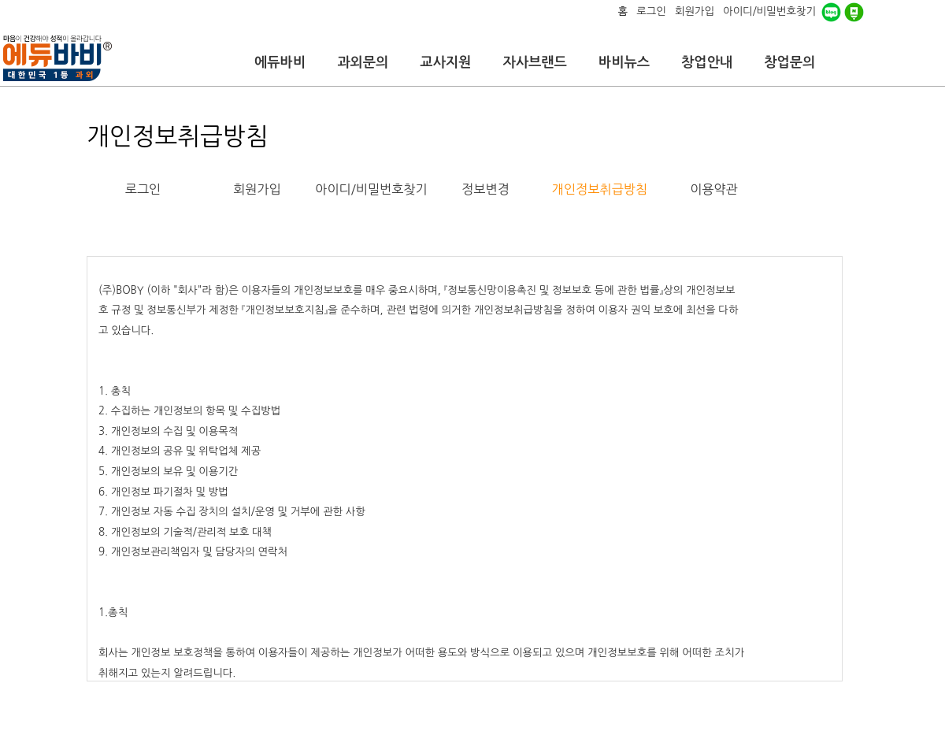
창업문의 (789, 62)
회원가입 (257, 189)
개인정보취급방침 (599, 189)
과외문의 (362, 62)
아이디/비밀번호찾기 (371, 189)
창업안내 (706, 62)
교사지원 (445, 62)
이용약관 (714, 189)
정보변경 (485, 189)
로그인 (143, 189)
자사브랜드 (534, 62)
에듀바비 (280, 62)
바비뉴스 (624, 62)
